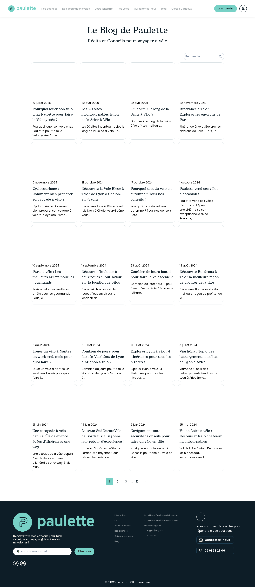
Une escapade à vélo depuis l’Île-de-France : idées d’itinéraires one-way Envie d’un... (54, 427)
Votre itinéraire (104, 8)
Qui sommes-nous (145, 8)
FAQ (116, 520)
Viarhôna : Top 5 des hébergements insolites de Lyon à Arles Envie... (201, 343)
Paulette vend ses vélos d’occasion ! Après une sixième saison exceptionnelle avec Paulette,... (201, 182)
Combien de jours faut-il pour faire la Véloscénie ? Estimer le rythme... (152, 261)
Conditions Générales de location (161, 515)
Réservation (120, 515)
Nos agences (49, 8)
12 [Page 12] (137, 481)
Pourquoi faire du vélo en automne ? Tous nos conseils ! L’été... (152, 180)
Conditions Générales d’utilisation (161, 520)
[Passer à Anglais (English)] (161, 530)
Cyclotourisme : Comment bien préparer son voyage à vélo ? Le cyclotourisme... (54, 180)
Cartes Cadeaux (181, 8)
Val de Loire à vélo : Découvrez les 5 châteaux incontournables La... (201, 422)
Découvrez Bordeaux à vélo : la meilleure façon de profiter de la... (201, 263)
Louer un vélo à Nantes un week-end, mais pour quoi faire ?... (54, 343)
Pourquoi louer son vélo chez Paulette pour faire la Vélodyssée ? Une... (54, 100)
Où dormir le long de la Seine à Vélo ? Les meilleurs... (152, 96)
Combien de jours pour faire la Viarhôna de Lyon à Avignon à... (102, 343)
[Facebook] (16, 563)
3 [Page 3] (126, 481)
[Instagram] (23, 563)
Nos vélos (123, 8)
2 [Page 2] (118, 481)
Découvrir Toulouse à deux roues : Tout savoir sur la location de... (102, 263)
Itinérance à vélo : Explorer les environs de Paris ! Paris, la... (201, 98)
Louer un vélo (225, 8)
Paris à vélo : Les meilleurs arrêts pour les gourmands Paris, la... (54, 263)
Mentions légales (152, 525)
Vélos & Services (122, 525)
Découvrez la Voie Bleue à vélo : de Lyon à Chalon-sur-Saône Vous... (102, 180)
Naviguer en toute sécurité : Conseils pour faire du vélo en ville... (152, 422)
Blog (164, 8)
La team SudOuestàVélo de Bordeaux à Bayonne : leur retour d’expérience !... (102, 422)
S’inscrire (84, 551)
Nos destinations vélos (76, 8)
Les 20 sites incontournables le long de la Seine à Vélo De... (102, 98)
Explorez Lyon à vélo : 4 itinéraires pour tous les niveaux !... (152, 343)
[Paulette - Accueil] (22, 8)
